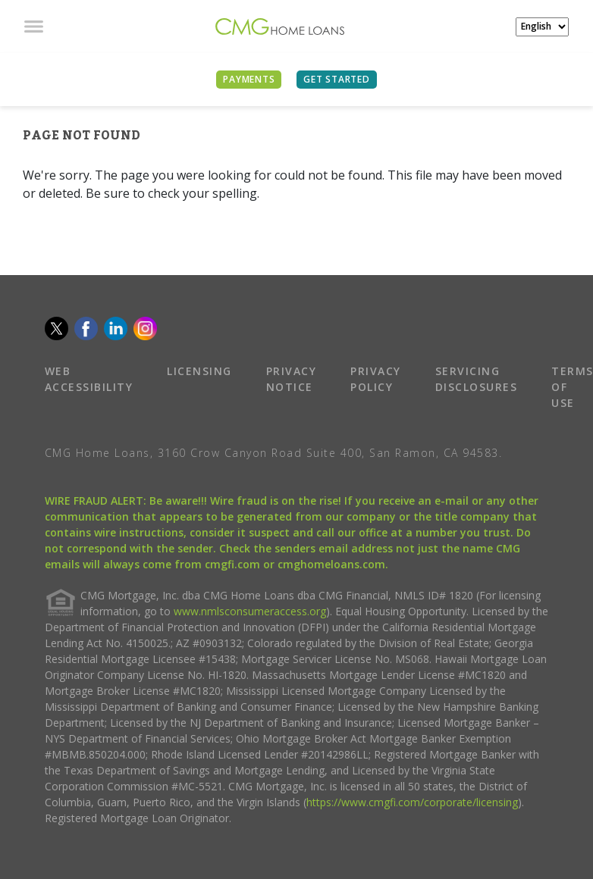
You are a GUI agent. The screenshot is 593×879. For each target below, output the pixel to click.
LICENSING (199, 371)
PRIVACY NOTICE (291, 379)
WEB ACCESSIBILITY (89, 379)
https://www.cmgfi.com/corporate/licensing (412, 802)
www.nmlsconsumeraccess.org (250, 611)
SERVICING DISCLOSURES (476, 379)
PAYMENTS (249, 79)
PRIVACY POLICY (375, 379)
